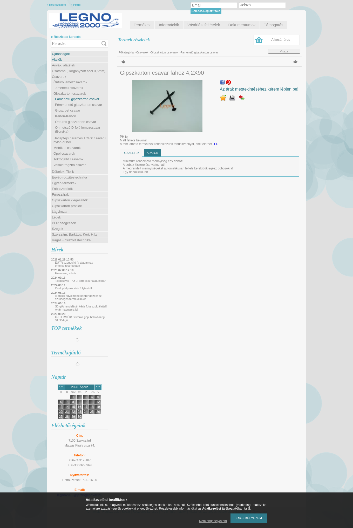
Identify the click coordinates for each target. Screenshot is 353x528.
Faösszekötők (62, 189)
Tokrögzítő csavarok (68, 159)
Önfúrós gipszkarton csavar (75, 122)
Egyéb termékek (64, 183)
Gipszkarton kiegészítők (70, 200)
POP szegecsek (64, 223)
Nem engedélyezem (213, 521)
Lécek (56, 217)
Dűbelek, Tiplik (63, 172)
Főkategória (126, 52)
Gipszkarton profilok (67, 206)
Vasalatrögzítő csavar (69, 165)
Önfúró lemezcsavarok (70, 82)
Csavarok (59, 77)
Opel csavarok (64, 153)
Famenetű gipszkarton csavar (77, 99)
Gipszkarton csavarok (69, 93)
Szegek (57, 229)
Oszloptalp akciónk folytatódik (74, 288)
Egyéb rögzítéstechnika (69, 177)
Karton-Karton (65, 116)
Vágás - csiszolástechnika (71, 240)
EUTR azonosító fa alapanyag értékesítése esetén (74, 264)
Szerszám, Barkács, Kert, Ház (74, 234)
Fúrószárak (60, 194)
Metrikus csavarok (67, 148)
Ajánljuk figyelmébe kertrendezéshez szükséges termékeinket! (78, 297)
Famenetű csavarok (68, 88)
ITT (215, 144)
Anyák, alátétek (63, 65)
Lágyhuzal (59, 212)
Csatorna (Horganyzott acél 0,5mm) (78, 71)
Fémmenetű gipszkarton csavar (78, 105)
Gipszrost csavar (67, 110)
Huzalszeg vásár (65, 273)
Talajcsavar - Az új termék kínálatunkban (80, 280)
